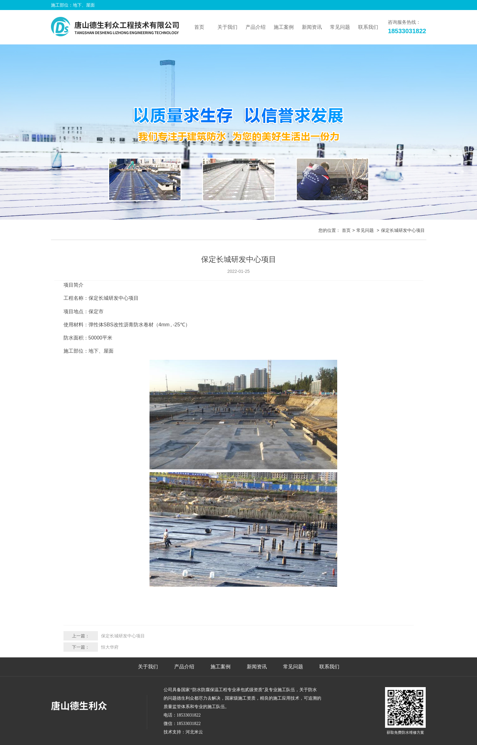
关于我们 (148, 666)
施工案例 (221, 666)
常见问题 (365, 230)
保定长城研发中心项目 (123, 635)
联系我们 (329, 666)
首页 (199, 27)
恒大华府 (110, 647)
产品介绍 (184, 666)
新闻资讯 (257, 666)
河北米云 (194, 732)
